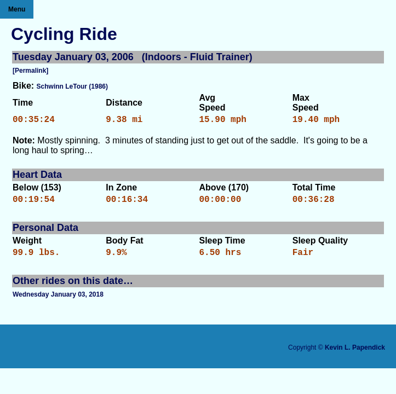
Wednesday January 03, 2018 (58, 301)
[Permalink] (30, 70)
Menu (16, 9)
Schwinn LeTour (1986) (72, 86)
